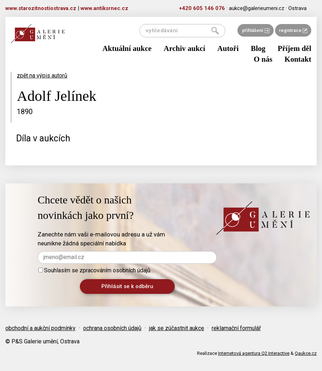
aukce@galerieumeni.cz (256, 8)
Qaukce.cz (306, 353)
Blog (258, 48)
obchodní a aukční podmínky (40, 328)
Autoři (228, 48)
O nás (263, 59)
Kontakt (297, 59)
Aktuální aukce (127, 48)
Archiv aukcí (184, 48)
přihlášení (255, 30)
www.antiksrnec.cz (104, 8)
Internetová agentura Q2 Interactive (253, 353)
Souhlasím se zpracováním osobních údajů (94, 270)
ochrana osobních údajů (112, 328)
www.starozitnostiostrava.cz (40, 8)
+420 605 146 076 (202, 8)
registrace (293, 30)
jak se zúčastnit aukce (176, 328)
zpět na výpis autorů (42, 75)
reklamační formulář (236, 328)
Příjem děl (294, 48)
